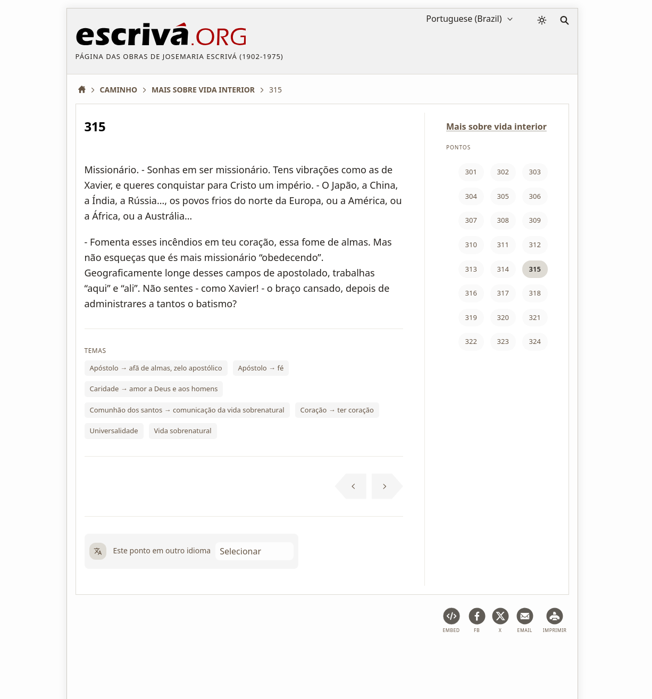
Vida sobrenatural (183, 430)
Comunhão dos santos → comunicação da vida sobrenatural (187, 410)
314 (503, 269)
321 (535, 317)
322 (471, 341)
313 (471, 269)
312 (535, 244)
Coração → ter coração (337, 410)
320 (503, 317)
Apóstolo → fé (261, 368)
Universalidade (114, 430)
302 (503, 171)
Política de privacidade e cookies (255, 658)
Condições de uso (156, 658)
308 (503, 220)
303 (535, 171)
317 (503, 293)
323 (503, 341)
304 (471, 196)
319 (471, 317)
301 (471, 171)
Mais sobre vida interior (496, 126)
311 (503, 244)
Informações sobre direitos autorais (386, 658)
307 (471, 220)
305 (503, 196)
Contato (475, 658)
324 (535, 341)
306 (535, 196)
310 (471, 244)
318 (535, 293)
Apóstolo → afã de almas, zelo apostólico (156, 368)
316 (471, 293)
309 (535, 220)
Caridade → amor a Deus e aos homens (154, 388)
